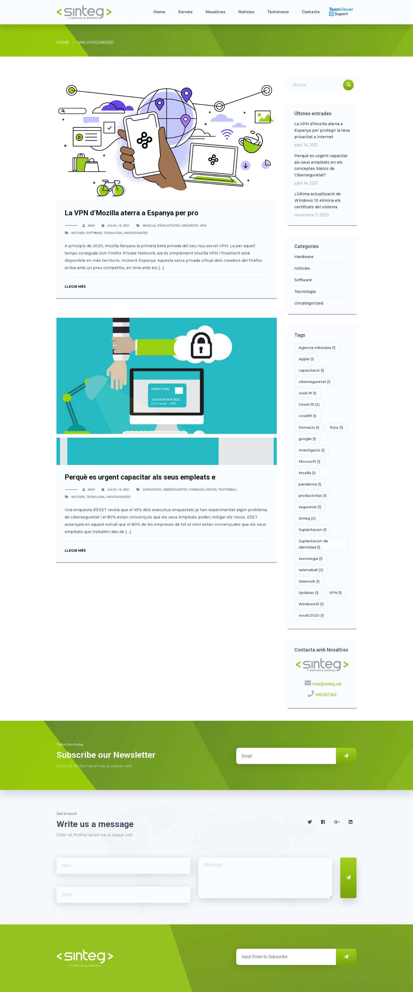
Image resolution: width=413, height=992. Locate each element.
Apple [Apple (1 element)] (306, 359)
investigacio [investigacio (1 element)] (312, 450)
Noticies (246, 12)
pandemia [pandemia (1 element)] (310, 484)
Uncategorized (136, 233)
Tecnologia (113, 233)
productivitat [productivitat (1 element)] (313, 495)
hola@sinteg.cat (326, 684)
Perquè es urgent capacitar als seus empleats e (140, 477)
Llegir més (76, 287)
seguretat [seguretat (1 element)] (310, 507)
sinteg (211, 489)
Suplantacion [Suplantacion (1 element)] (313, 529)
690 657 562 (326, 695)
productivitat (168, 225)
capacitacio (152, 489)
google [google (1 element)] (307, 439)
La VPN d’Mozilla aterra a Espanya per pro (131, 213)
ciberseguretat (175, 489)
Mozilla (149, 225)
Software (94, 233)
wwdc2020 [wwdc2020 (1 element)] (311, 615)
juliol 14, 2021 (118, 225)
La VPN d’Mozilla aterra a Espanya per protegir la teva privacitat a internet (322, 130)
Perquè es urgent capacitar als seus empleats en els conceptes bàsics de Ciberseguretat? (321, 165)
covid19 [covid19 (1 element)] (307, 416)
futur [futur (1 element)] (336, 427)
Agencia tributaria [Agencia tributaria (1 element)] (317, 347)
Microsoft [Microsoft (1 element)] (309, 461)
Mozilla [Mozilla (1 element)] (307, 473)
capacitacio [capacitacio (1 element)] (311, 370)
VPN (203, 225)
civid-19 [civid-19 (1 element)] (307, 393)
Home (159, 12)
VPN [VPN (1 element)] (335, 592)
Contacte (311, 12)
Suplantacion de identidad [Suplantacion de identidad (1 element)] (313, 544)
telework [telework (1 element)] (309, 581)
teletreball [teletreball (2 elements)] (311, 570)
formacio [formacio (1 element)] (309, 427)
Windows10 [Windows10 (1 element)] (311, 604)
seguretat (190, 225)
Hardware (304, 256)
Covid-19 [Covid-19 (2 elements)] (309, 404)
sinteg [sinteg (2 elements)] (307, 518)
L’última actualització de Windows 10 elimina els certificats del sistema (317, 200)
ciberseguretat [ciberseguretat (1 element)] (314, 381)
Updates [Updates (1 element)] (308, 592)
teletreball (227, 489)
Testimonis (278, 12)
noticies (78, 233)
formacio (196, 489)
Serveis (185, 12)
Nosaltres (215, 12)
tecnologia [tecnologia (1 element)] (310, 558)
